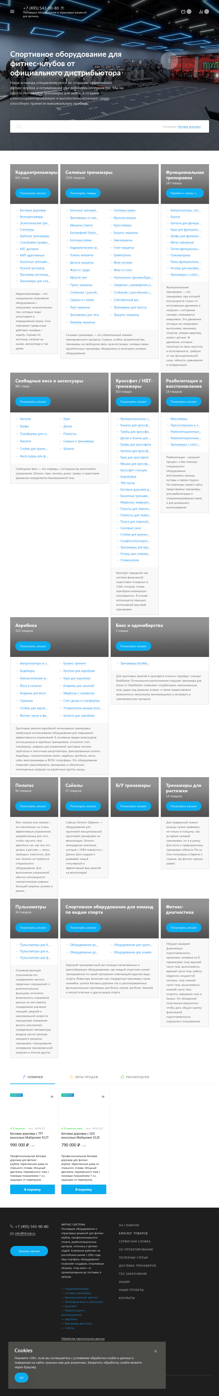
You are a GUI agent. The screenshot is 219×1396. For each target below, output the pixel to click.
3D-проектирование (136, 1249)
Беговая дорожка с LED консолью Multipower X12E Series (80, 1135)
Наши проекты (131, 1290)
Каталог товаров (133, 1233)
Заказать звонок (29, 1251)
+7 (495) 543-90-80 (41, 8)
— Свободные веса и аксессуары (82, 1301)
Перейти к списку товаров (187, 193)
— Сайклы (67, 1327)
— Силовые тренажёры (76, 1293)
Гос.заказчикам (133, 1274)
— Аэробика (69, 1319)
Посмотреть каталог (33, 193)
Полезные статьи (133, 1257)
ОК (21, 1378)
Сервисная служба (135, 1241)
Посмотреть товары (83, 193)
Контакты (127, 1298)
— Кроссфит (69, 1306)
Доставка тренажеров (137, 1266)
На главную (129, 1225)
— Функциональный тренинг (79, 1297)
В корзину (32, 1189)
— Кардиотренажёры (75, 1288)
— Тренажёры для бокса (76, 1323)
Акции (124, 1282)
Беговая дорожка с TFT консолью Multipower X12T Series (29, 1135)
